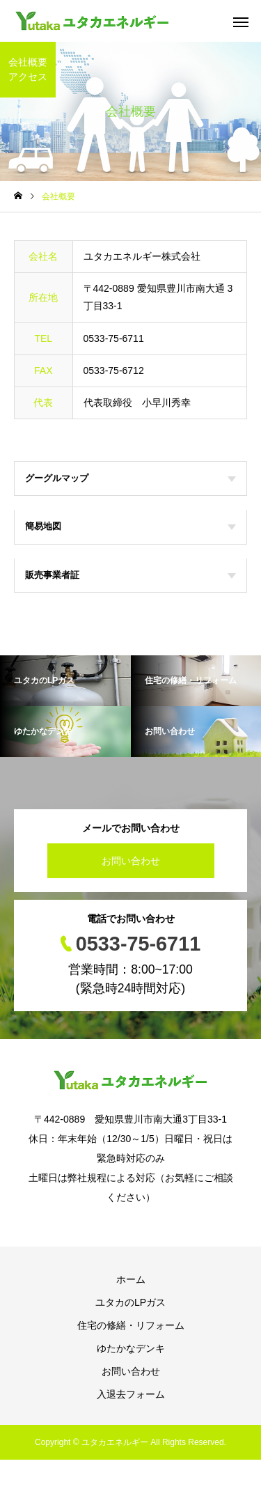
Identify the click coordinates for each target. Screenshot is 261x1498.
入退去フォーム (131, 1394)
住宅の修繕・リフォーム (130, 1325)
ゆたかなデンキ (131, 1348)
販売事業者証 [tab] (130, 575)
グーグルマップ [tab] (130, 478)
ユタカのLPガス (130, 1302)
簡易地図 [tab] (130, 526)
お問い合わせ (131, 860)
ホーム (130, 1279)
